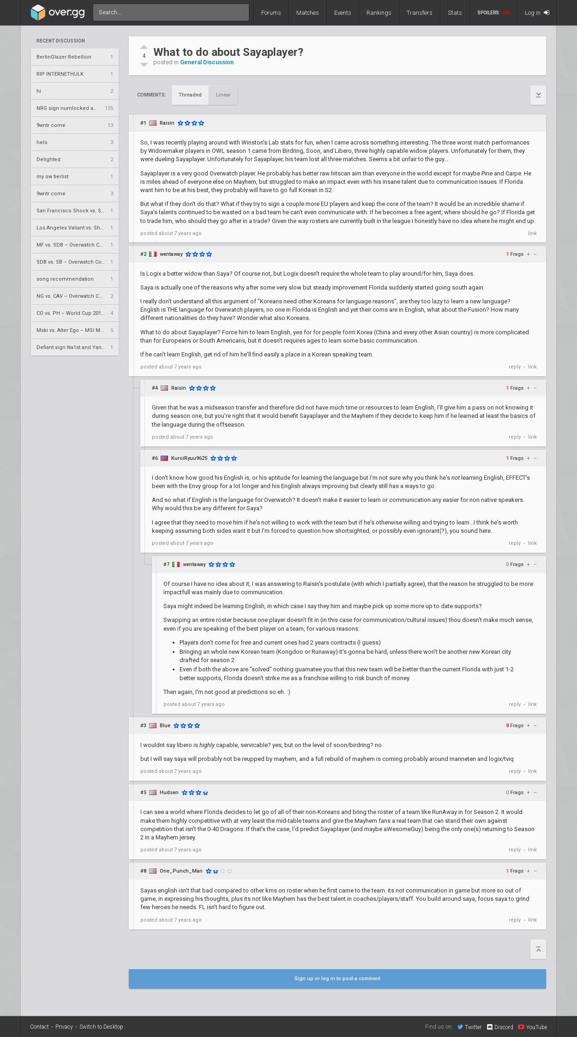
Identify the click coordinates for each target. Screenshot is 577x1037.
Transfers (420, 12)
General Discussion (207, 62)
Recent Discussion (60, 41)
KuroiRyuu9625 (189, 458)
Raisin (167, 123)
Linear (223, 95)
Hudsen (169, 793)
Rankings (379, 12)
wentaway (171, 254)
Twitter (469, 1027)
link (532, 233)
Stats (455, 12)
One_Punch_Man (181, 871)
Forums (271, 12)
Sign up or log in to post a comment (337, 979)
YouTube (532, 1027)
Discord (499, 1027)
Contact (39, 1027)
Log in (537, 12)
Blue (165, 726)
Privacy (64, 1027)
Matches (307, 12)
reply (515, 366)
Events (342, 12)
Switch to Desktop (101, 1027)
